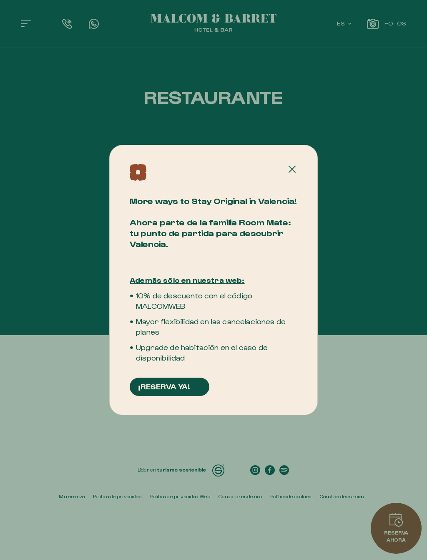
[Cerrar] (292, 169)
